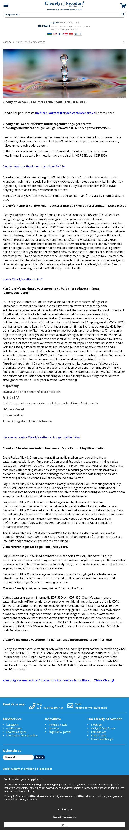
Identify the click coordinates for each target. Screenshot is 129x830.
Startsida (7, 41)
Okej (64, 824)
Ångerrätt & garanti (60, 732)
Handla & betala (58, 724)
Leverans (54, 728)
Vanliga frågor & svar (103, 728)
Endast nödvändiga (64, 816)
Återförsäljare (14, 728)
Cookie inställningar (102, 739)
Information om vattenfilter (22, 735)
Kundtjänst (12, 724)
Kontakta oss (98, 732)
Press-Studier (98, 735)
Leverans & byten (16, 732)
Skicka (39, 757)
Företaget (96, 724)
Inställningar (64, 809)
